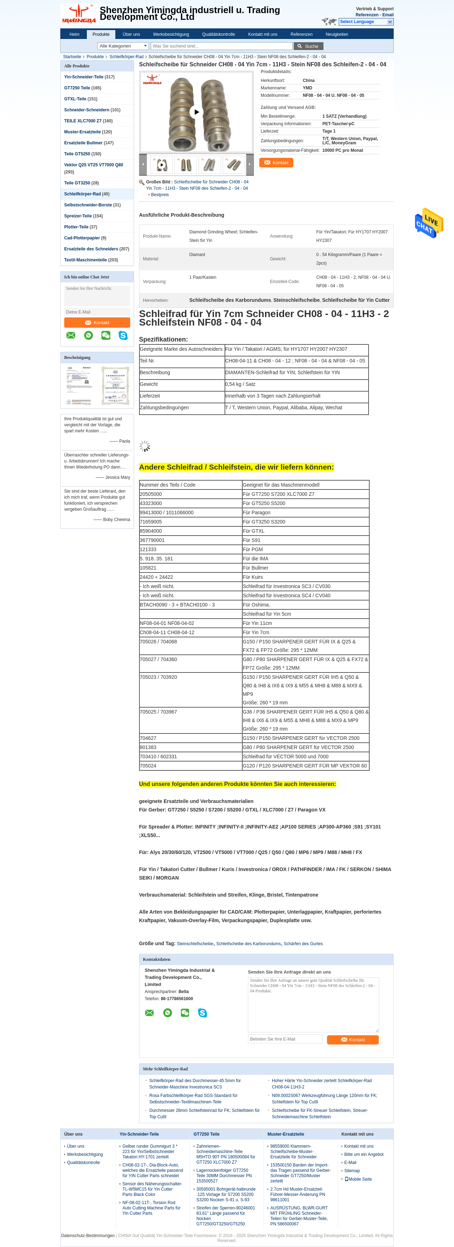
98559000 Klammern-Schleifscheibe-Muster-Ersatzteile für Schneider (293, 1151)
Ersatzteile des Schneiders (91, 248)
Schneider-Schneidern (86, 109)
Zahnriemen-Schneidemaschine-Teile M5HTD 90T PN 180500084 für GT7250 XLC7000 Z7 (225, 1154)
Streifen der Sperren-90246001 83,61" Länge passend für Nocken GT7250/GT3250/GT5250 (225, 1216)
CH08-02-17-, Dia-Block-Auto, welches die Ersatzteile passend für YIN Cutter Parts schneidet (152, 1170)
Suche (312, 46)
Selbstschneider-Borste (88, 205)
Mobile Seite (358, 1179)
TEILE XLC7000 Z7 (82, 120)
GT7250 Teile (77, 87)
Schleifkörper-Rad (127, 56)
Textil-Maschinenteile (85, 259)
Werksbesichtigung (171, 34)
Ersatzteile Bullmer (83, 142)
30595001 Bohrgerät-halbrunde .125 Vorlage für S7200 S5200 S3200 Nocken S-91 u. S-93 (226, 1194)
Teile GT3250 (77, 183)
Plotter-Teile (76, 227)
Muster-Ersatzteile (82, 131)
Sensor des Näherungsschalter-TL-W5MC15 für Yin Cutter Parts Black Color (152, 1189)
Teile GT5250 (77, 153)
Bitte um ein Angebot (364, 1154)
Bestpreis (160, 194)
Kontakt (97, 322)
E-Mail (350, 1162)
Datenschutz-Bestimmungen (88, 1235)
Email (388, 14)
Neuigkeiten (337, 34)
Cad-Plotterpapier (82, 237)
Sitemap (352, 1170)
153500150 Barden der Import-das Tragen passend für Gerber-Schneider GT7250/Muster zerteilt (300, 1173)
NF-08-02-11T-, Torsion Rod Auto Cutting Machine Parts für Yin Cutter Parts (151, 1208)
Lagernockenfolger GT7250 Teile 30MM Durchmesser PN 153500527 (224, 1176)
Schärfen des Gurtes (303, 943)
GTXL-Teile (75, 98)
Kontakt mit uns (263, 34)
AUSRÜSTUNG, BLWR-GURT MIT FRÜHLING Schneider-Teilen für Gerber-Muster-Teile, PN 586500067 (299, 1216)
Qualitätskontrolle (218, 34)
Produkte (101, 34)
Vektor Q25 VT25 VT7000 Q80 (93, 164)
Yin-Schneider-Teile (84, 76)
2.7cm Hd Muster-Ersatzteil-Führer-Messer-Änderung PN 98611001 (297, 1194)
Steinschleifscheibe (195, 943)
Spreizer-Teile (78, 216)
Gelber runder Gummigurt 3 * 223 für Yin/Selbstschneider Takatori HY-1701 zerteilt (149, 1151)
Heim (74, 34)
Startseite (72, 56)
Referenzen (367, 14)
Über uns (131, 34)
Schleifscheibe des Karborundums (248, 943)
